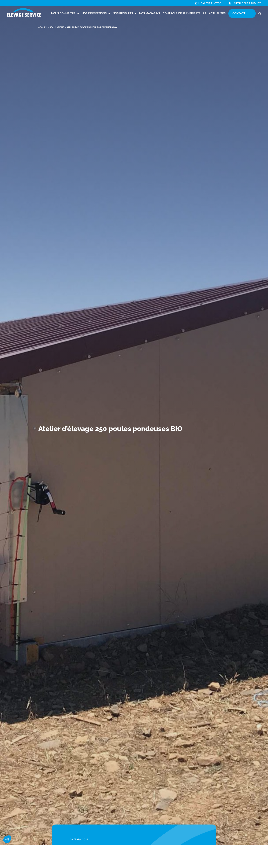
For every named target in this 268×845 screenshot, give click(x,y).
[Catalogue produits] (230, 3)
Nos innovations (96, 13)
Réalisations (57, 27)
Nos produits (124, 13)
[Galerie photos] (196, 3)
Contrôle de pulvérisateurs (184, 13)
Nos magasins (149, 13)
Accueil (42, 27)
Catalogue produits (247, 3)
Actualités (217, 13)
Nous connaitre (65, 13)
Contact (238, 13)
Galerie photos (211, 3)
